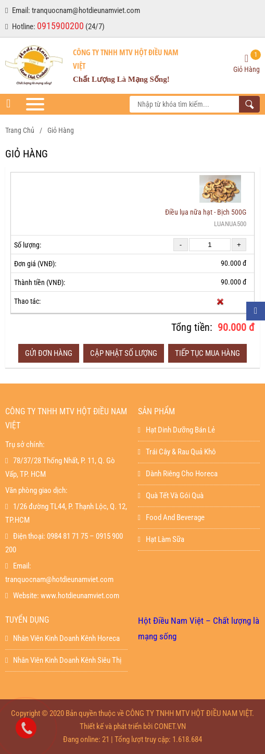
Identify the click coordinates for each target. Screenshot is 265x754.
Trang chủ (19, 130)
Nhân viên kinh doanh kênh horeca (62, 638)
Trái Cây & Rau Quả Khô (177, 451)
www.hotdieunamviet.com (80, 595)
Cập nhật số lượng (123, 353)
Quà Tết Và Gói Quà (171, 495)
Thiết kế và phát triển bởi (116, 726)
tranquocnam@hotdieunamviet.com (86, 10)
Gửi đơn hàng (48, 353)
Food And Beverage (171, 517)
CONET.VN (170, 726)
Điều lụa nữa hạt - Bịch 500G (205, 212)
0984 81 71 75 (67, 536)
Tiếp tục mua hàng (207, 353)
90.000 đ (236, 327)
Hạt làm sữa (161, 539)
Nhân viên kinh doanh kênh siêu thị (63, 660)
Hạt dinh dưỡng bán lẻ (176, 430)
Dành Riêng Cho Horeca (178, 473)
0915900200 (60, 25)
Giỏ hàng (60, 130)
